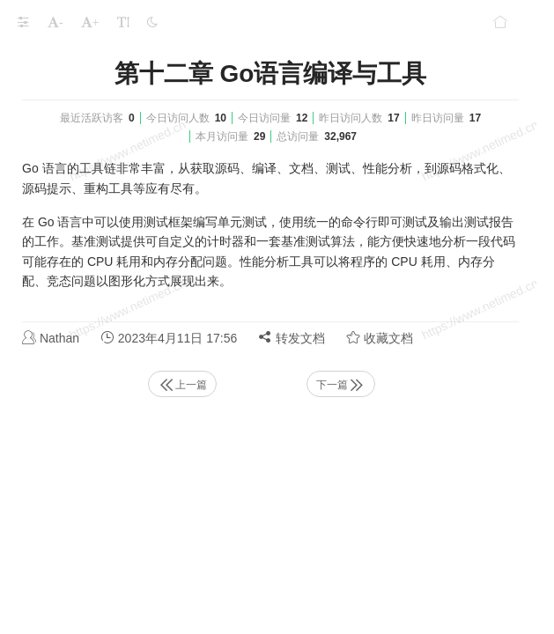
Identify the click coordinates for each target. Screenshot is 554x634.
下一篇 (341, 385)
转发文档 (291, 337)
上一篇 (182, 385)
